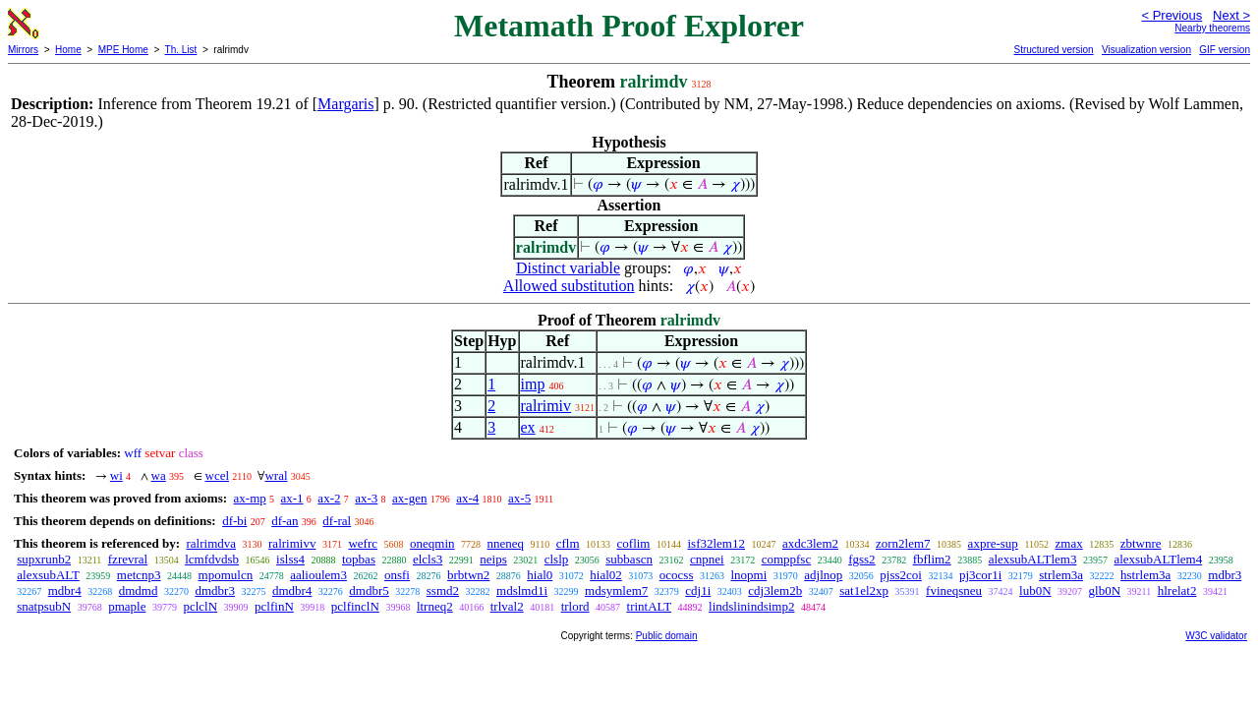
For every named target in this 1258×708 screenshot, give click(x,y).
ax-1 (292, 498)
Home (68, 49)
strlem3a (1061, 574)
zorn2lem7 (903, 543)
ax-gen (409, 498)
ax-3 (366, 498)
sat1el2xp (863, 590)
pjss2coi (901, 574)
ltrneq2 (435, 606)
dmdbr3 (214, 590)
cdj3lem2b (775, 590)
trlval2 (507, 606)
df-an (284, 520)
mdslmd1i (521, 590)
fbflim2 (932, 559)
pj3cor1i (980, 574)
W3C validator (1216, 635)
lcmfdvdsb (212, 559)
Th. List (181, 49)
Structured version (1053, 49)
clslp (556, 559)
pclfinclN (355, 606)
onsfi (397, 574)
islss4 (290, 559)
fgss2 (861, 559)
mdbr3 (1224, 574)
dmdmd (138, 590)
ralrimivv (291, 543)
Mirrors (23, 49)
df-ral (336, 520)
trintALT (649, 606)
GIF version (1224, 49)
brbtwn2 (468, 574)
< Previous (1171, 15)
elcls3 (427, 559)
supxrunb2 (44, 559)
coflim (634, 543)
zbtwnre (1141, 543)
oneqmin (432, 543)
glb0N (1105, 590)
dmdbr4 (292, 590)
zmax (1069, 543)
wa (158, 475)
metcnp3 (139, 574)
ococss (676, 574)
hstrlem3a (1145, 574)
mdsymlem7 (616, 590)
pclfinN (274, 606)
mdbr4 (65, 590)
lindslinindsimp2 (751, 606)
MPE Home (123, 49)
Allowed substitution (569, 285)
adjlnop (823, 574)
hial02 (606, 574)
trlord (575, 606)
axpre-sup (993, 543)
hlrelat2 (1177, 590)
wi (116, 475)
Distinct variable (568, 268)
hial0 (539, 574)
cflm (568, 543)
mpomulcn (226, 574)
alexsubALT (48, 574)
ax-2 (328, 498)
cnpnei (707, 559)
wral (275, 475)
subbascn (629, 559)
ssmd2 (443, 590)
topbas (358, 559)
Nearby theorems (1212, 28)
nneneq (506, 543)
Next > (1231, 15)
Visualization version (1146, 49)
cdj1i (698, 590)
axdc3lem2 (810, 543)
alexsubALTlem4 (1158, 559)
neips (493, 559)
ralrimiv (546, 405)
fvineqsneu (954, 590)
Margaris (345, 103)
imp (533, 384)
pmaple (126, 606)
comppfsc (787, 559)
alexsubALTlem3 (1033, 559)
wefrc (362, 543)
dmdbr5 (368, 590)
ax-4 (467, 498)
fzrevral (127, 559)
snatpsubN (44, 606)
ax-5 (519, 498)
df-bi (234, 520)
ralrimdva (211, 543)
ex (528, 427)
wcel (217, 475)
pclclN (200, 606)
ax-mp (250, 498)
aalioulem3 (318, 574)
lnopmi (748, 574)
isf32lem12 (716, 543)
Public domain (667, 635)
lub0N (1035, 590)
